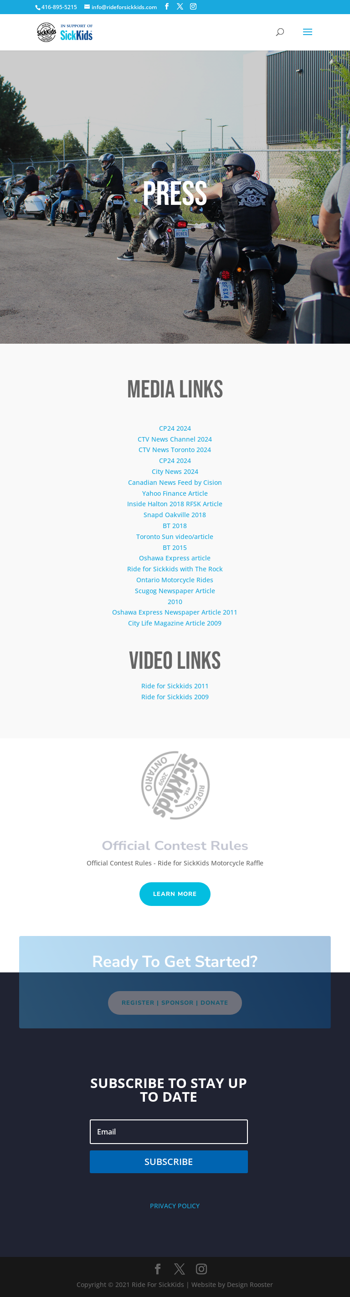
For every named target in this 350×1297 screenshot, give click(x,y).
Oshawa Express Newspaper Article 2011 (174, 612)
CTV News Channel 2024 (175, 439)
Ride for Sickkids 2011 (175, 686)
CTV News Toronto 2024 (175, 449)
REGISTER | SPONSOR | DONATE (175, 1003)
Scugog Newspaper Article (175, 590)
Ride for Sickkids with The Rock (175, 569)
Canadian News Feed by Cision (175, 482)
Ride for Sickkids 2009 (175, 696)
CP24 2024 (175, 428)
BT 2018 (175, 525)
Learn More (175, 894)
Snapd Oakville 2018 (175, 514)
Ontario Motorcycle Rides (174, 579)
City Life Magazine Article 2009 (174, 623)
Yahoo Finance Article (175, 493)
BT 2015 (175, 547)
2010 (175, 601)
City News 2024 (175, 471)
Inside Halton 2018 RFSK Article (174, 503)
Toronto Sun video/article (174, 536)
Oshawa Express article (175, 558)
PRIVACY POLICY (175, 1205)
